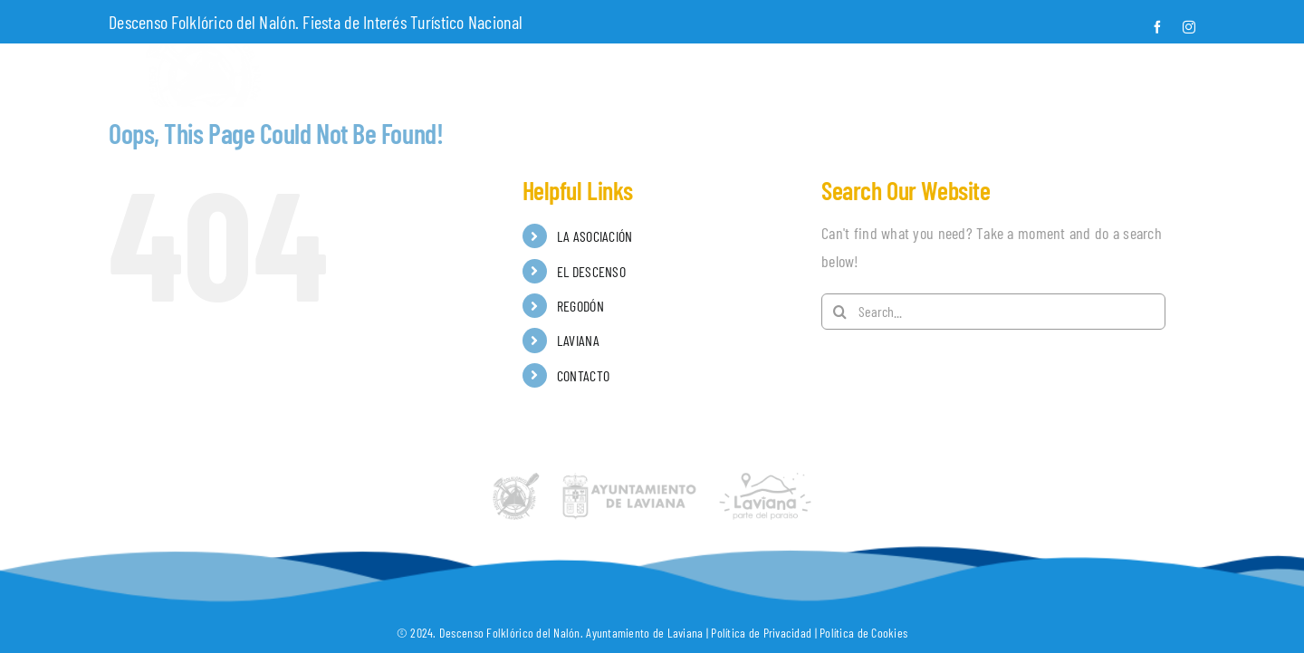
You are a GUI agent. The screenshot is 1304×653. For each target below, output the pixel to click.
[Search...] (993, 311)
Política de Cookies (863, 632)
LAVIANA (578, 340)
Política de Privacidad (761, 632)
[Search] (839, 311)
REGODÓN (580, 305)
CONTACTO (583, 375)
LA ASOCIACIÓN (595, 236)
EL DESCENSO (591, 271)
